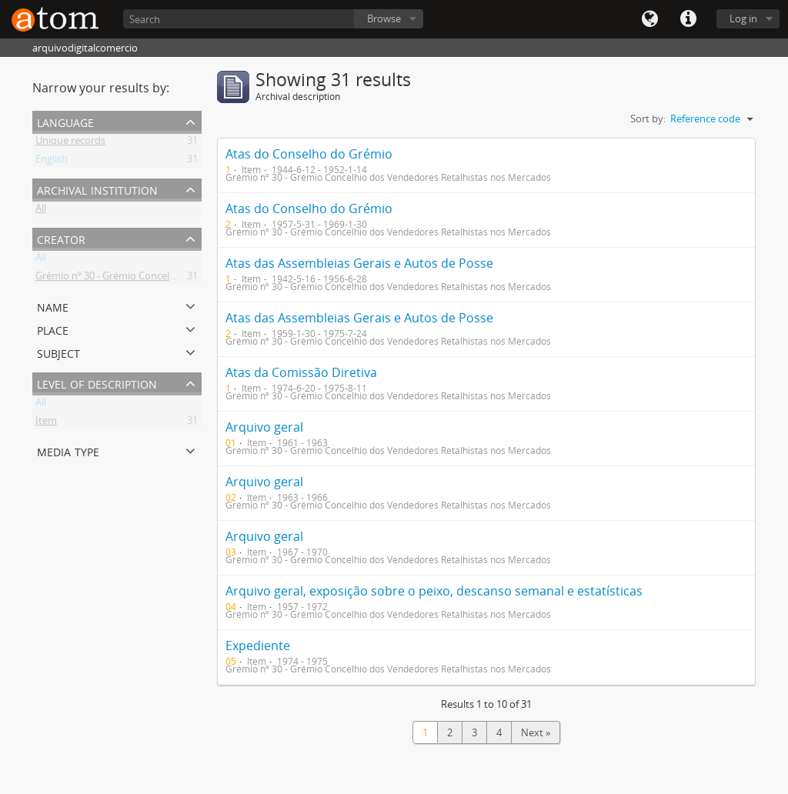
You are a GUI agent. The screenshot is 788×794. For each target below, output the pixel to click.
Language (649, 19)
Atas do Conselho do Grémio (308, 153)
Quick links (688, 19)
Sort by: (648, 118)
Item (46, 423)
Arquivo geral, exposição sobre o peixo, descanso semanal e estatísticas (434, 590)
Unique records (70, 143)
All (40, 211)
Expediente (257, 645)
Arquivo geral (264, 427)
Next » (535, 732)
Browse (384, 18)
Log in (743, 18)
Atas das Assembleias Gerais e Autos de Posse (359, 263)
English (51, 161)
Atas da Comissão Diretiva (301, 372)
